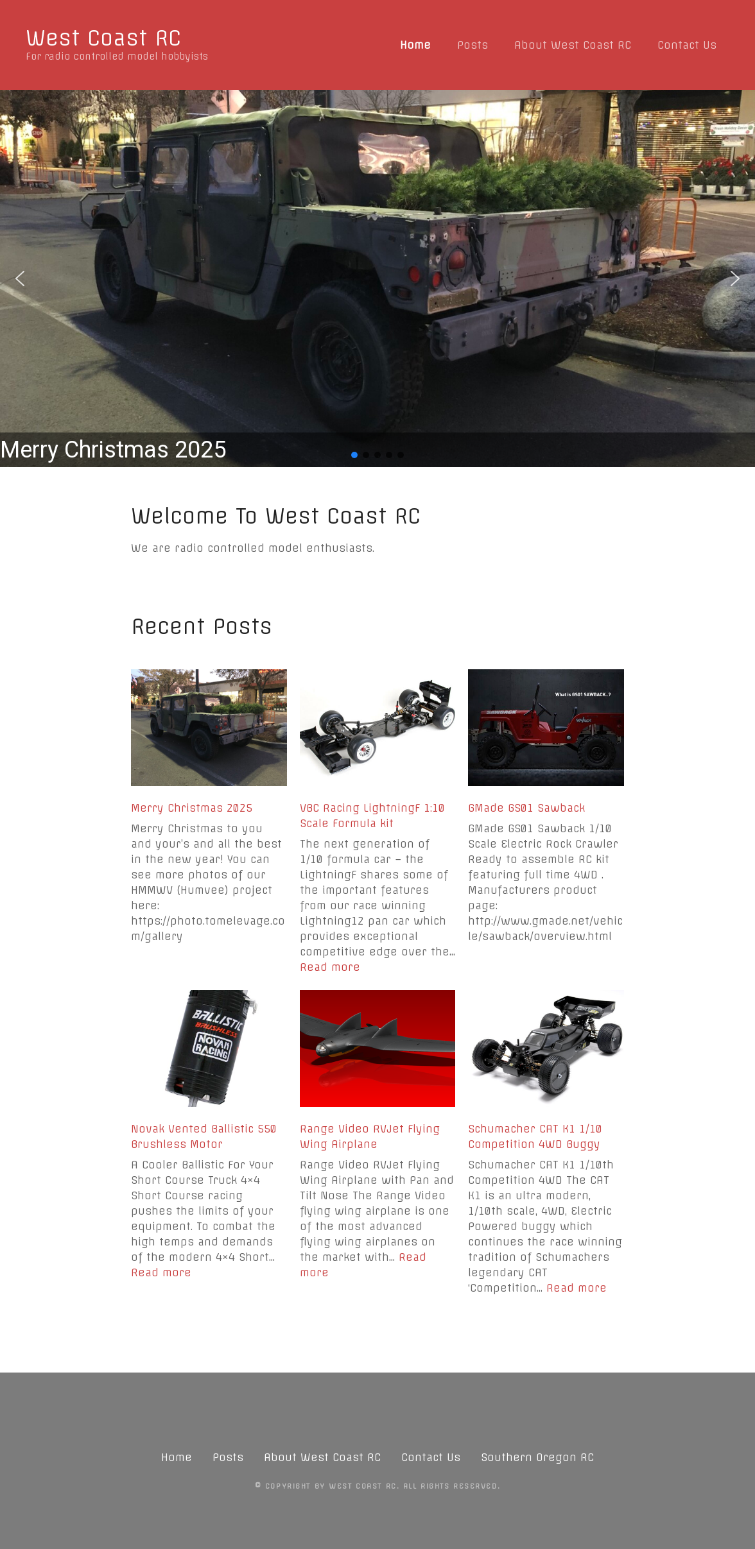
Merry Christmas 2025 (191, 807)
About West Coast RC (572, 45)
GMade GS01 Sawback (526, 807)
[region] (377, 278)
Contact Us (686, 45)
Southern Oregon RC (537, 1457)
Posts (472, 45)
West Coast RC (103, 38)
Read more (330, 967)
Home (415, 45)
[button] (377, 278)
